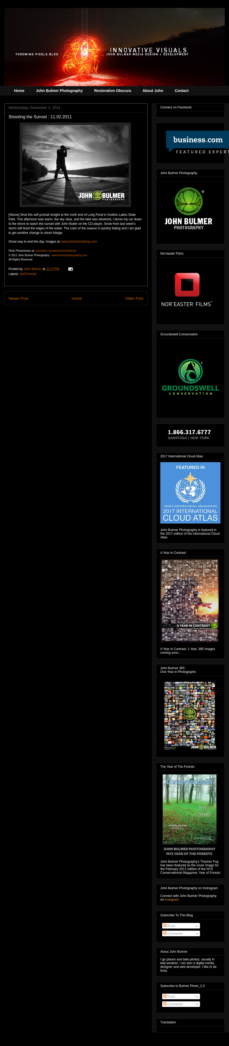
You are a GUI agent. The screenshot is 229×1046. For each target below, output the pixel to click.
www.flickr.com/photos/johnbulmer (56, 250)
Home (19, 90)
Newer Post (18, 298)
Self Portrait (28, 274)
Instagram (172, 899)
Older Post (134, 298)
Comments (173, 933)
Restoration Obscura (112, 90)
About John (152, 90)
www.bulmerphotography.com (69, 255)
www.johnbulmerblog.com (79, 241)
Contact (182, 90)
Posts (169, 926)
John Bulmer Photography (59, 90)
